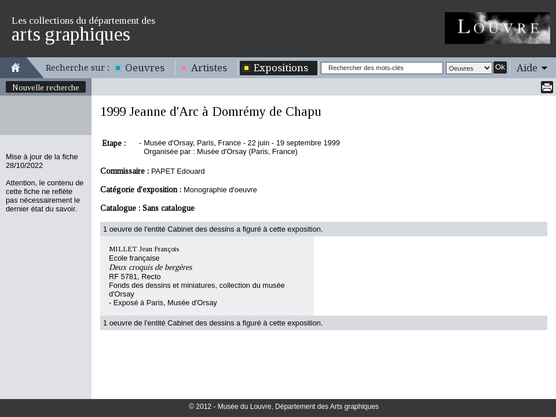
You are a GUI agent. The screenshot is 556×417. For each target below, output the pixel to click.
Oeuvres (144, 68)
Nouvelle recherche (45, 87)
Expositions (281, 68)
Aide (527, 68)
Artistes (209, 68)
